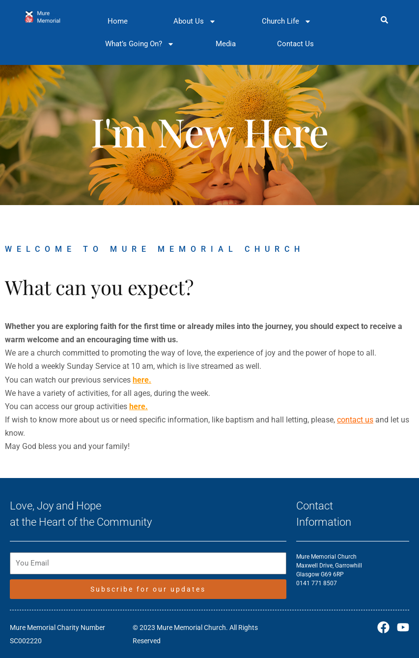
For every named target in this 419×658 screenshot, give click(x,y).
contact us (355, 419)
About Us (194, 21)
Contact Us (295, 43)
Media (226, 43)
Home (118, 21)
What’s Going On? (139, 44)
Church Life (286, 21)
